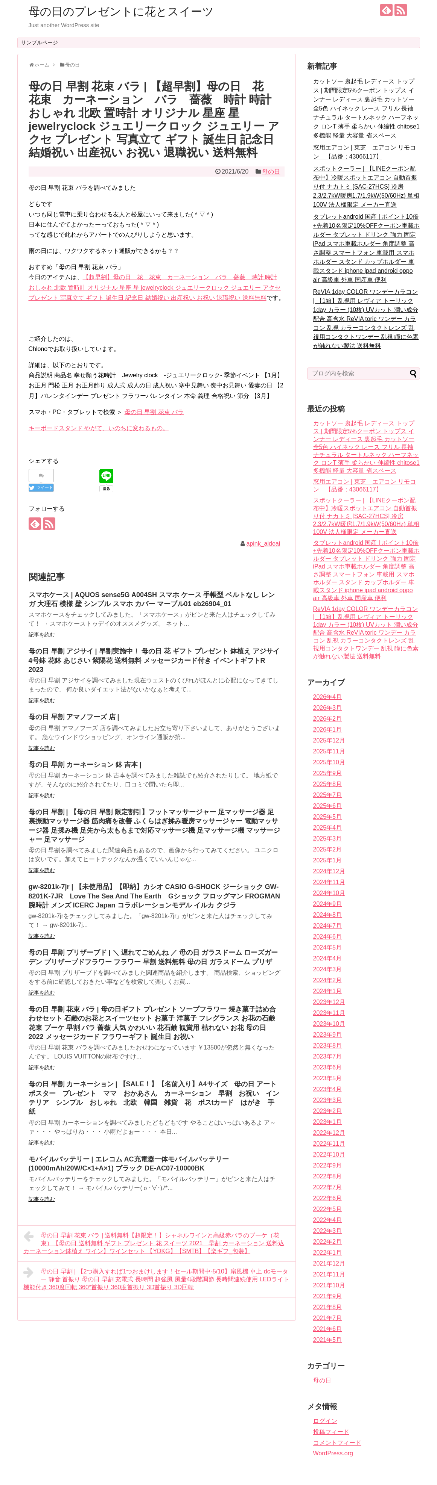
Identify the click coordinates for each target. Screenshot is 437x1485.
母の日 (271, 171)
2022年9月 (327, 1165)
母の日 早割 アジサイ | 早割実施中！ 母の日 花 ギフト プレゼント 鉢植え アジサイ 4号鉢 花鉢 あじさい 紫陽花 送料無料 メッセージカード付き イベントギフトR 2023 (154, 660)
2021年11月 (329, 1274)
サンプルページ (39, 42)
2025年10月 (329, 762)
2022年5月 (327, 1209)
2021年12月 (329, 1263)
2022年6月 (327, 1198)
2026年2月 (327, 718)
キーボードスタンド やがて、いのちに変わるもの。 (99, 428)
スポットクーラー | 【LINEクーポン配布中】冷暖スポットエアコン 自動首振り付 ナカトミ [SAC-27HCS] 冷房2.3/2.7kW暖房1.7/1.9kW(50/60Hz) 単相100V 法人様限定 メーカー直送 (366, 186)
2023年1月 (327, 1122)
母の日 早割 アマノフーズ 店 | (74, 717)
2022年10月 (329, 1154)
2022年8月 (327, 1176)
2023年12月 (329, 1002)
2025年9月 (327, 773)
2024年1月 (327, 991)
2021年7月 (327, 1318)
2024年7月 (327, 925)
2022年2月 (327, 1242)
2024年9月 (327, 904)
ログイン (325, 1421)
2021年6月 (327, 1329)
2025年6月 (327, 806)
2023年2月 (327, 1111)
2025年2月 (327, 849)
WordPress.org (333, 1453)
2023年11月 (329, 1013)
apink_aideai (263, 543)
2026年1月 (327, 729)
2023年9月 (327, 1034)
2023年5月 (327, 1078)
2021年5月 (327, 1340)
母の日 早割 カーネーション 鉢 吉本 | (85, 764)
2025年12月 (329, 740)
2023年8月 (327, 1045)
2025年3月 (327, 838)
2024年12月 (329, 871)
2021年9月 (327, 1296)
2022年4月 (327, 1220)
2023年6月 (327, 1067)
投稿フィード (331, 1432)
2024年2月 (327, 980)
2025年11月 (329, 751)
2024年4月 (327, 958)
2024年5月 (327, 947)
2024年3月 (327, 969)
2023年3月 (327, 1100)
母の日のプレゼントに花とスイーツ (121, 11)
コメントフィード (337, 1443)
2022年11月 (329, 1143)
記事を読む (42, 635)
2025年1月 (327, 860)
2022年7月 (327, 1187)
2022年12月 (329, 1133)
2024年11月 (329, 882)
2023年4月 (327, 1089)
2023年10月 (329, 1024)
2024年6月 (327, 936)
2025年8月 (327, 784)
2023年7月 (327, 1056)
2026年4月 (327, 697)
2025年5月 (327, 817)
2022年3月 (327, 1231)
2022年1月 (327, 1252)
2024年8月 (327, 915)
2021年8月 (327, 1307)
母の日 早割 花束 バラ (154, 412)
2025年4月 (327, 827)
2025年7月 (327, 795)
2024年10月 (329, 893)
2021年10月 (329, 1285)
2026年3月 (327, 708)
